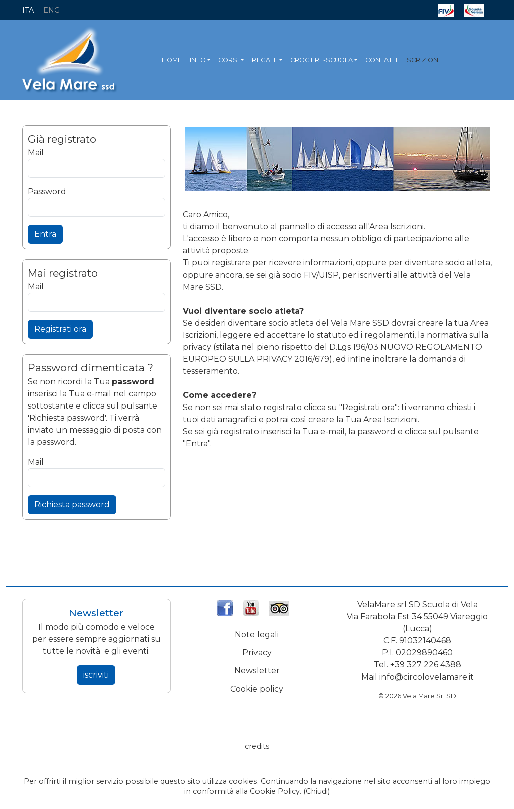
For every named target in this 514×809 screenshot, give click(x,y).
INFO (198, 60)
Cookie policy (256, 689)
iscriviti (96, 675)
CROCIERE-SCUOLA (321, 60)
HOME (172, 60)
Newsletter (257, 671)
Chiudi (317, 791)
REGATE (265, 60)
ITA (28, 10)
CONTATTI (381, 60)
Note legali (257, 634)
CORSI (228, 60)
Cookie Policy (275, 791)
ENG (51, 10)
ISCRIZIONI (422, 60)
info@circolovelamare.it (426, 677)
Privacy (257, 652)
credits (257, 746)
